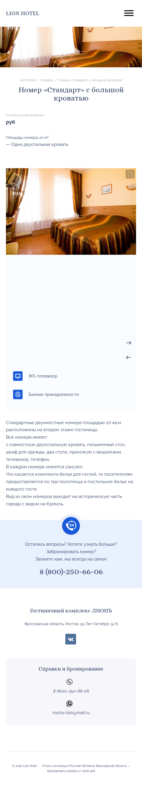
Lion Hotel (22, 13)
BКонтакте (70, 639)
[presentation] (128, 357)
